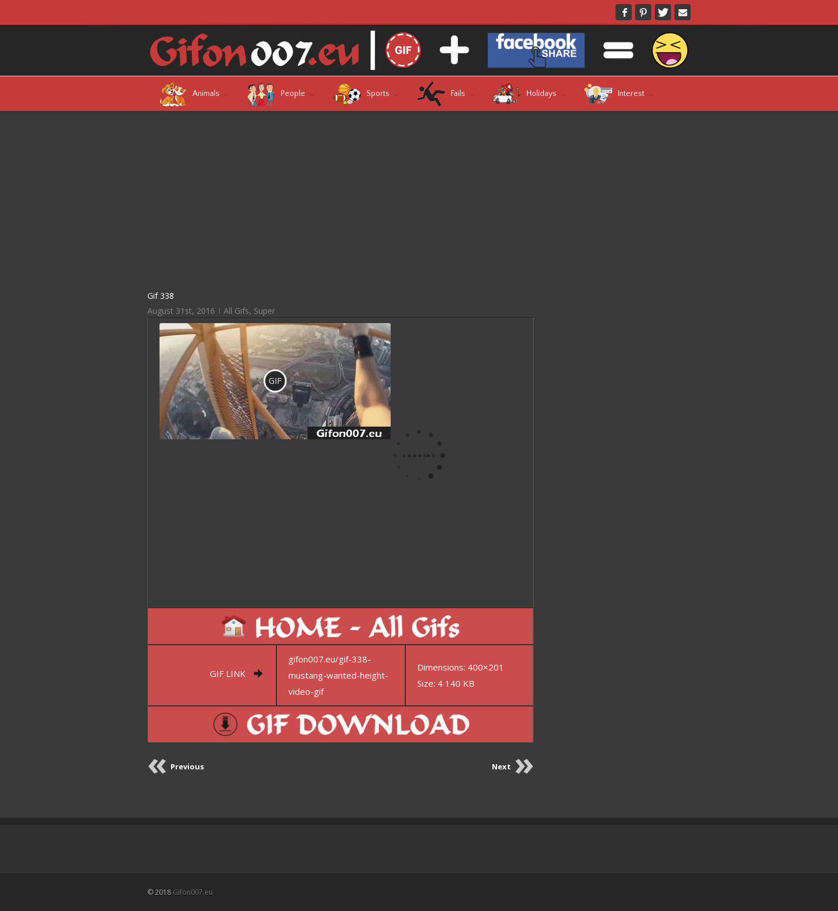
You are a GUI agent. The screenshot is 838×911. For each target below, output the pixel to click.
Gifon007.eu (193, 892)
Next (501, 766)
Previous (187, 766)
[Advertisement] (340, 200)
